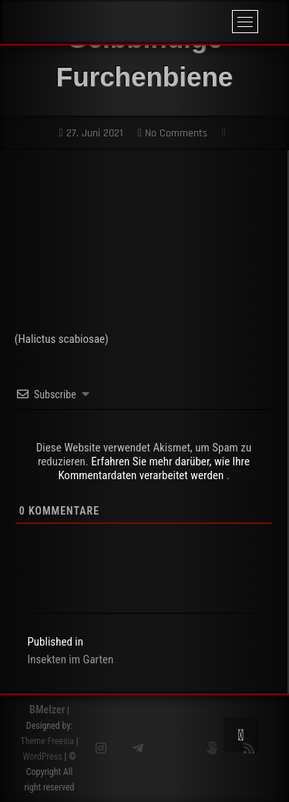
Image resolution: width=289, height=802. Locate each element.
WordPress (42, 756)
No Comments (172, 133)
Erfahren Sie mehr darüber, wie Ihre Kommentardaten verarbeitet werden (154, 468)
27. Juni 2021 (91, 133)
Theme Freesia (46, 741)
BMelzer (47, 709)
